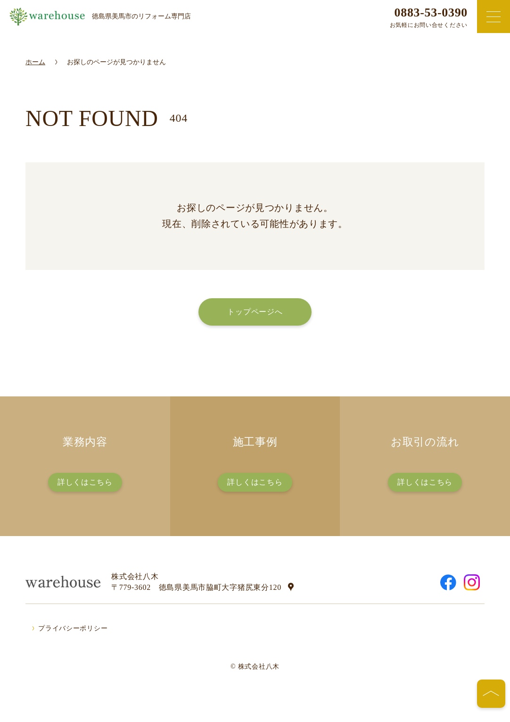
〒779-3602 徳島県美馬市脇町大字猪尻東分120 (196, 587)
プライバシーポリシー (72, 628)
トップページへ (254, 312)
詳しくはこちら (85, 482)
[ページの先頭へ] (491, 694)
